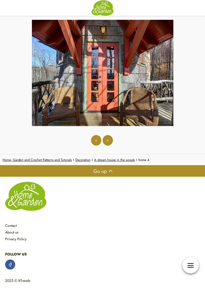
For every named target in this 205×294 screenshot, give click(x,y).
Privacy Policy (15, 239)
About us (12, 232)
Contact (11, 225)
